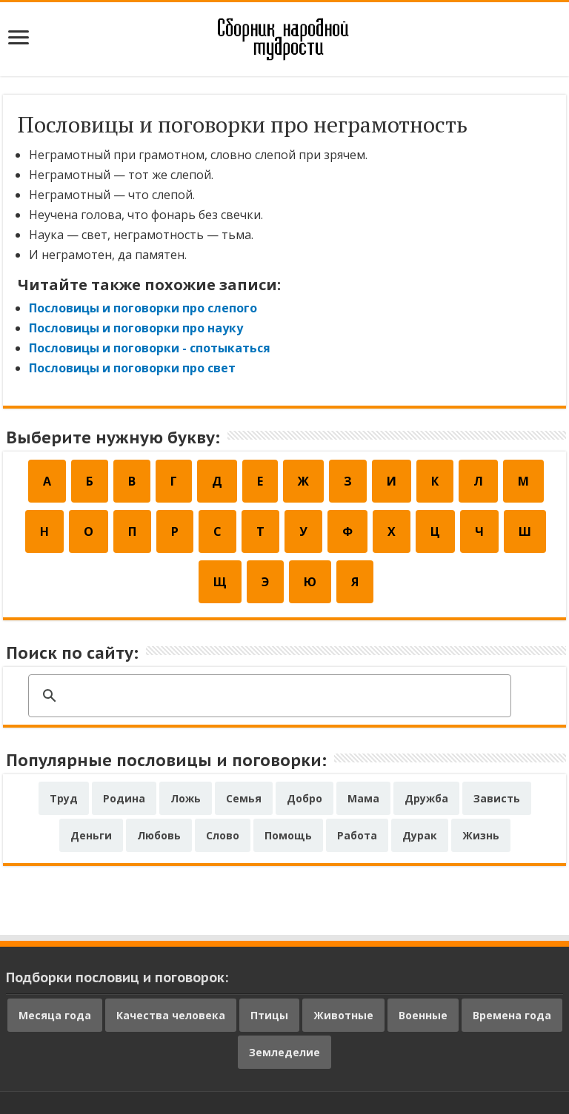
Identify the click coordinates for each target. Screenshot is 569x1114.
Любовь (159, 835)
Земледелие (284, 1052)
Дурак (419, 835)
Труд (64, 798)
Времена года (512, 1015)
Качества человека (170, 1015)
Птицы (269, 1015)
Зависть (496, 798)
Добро (304, 798)
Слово (222, 835)
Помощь (288, 835)
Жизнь (480, 835)
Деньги (91, 835)
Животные (343, 1015)
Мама (363, 798)
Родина (124, 798)
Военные (423, 1015)
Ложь (185, 798)
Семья (244, 798)
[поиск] (267, 696)
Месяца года (55, 1015)
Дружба (426, 798)
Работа (357, 835)
